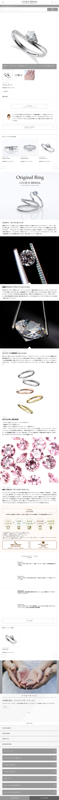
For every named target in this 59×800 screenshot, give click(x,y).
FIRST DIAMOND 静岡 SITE (12, 785)
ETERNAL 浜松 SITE (10, 772)
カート (56, 2)
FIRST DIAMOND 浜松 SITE (12, 792)
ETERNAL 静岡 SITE (10, 765)
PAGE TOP (29, 723)
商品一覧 (7, 6)
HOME (3, 6)
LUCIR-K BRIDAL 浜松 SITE (13, 758)
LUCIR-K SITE (8, 751)
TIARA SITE (7, 779)
